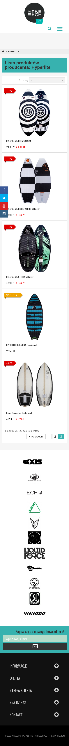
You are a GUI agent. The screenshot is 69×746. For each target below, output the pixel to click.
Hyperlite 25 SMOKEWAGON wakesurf (23, 209)
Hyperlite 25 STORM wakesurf (20, 277)
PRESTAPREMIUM (57, 736)
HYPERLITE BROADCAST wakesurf (21, 345)
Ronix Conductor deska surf (19, 413)
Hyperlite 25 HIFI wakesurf (18, 141)
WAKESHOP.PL (18, 736)
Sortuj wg (23, 80)
